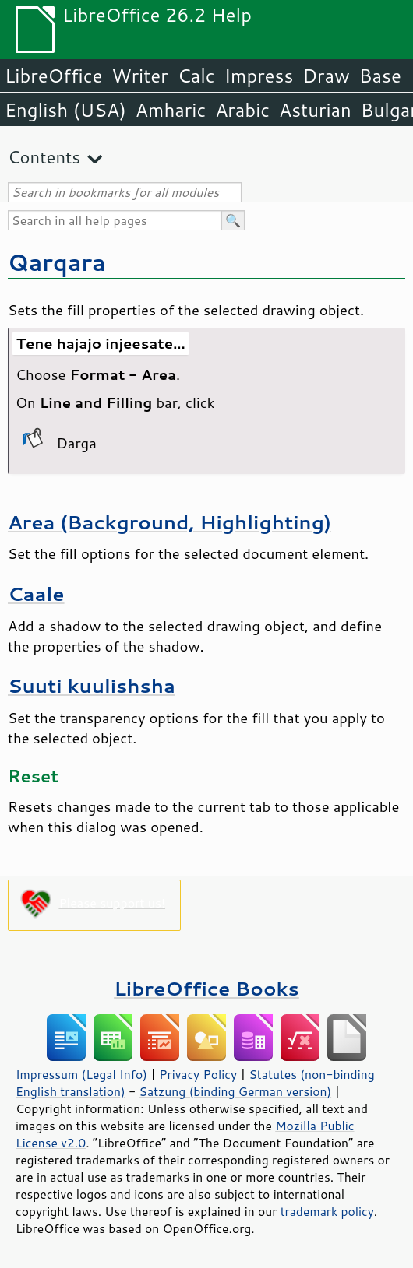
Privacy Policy (198, 1074)
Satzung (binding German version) (235, 1091)
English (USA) (65, 110)
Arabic (242, 110)
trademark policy (327, 1211)
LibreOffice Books (206, 988)
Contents (44, 157)
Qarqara (57, 262)
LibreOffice (53, 75)
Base (380, 75)
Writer (139, 75)
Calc (196, 75)
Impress (259, 75)
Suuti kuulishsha (91, 685)
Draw (325, 75)
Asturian (315, 110)
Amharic (171, 110)
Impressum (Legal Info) (81, 1074)
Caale (36, 593)
